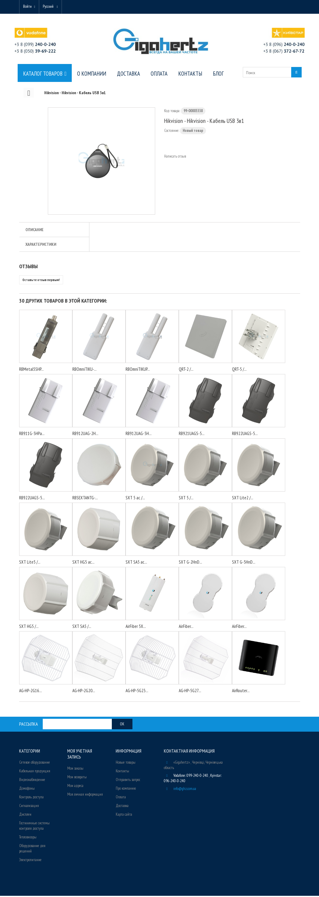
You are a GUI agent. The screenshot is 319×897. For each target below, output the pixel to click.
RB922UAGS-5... (245, 434)
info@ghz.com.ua (184, 789)
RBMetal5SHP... (31, 370)
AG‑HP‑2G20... (83, 692)
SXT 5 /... (186, 499)
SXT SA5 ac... (136, 563)
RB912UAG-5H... (139, 434)
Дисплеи (25, 815)
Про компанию (126, 789)
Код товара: (172, 112)
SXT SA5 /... (81, 627)
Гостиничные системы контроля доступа (34, 827)
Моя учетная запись (79, 755)
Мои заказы (75, 769)
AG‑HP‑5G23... (137, 692)
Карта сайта (124, 815)
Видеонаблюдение (32, 780)
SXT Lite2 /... (242, 499)
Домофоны (27, 789)
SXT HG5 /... (29, 627)
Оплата (121, 798)
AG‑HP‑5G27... (190, 692)
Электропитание (30, 861)
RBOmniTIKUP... (138, 370)
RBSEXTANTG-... (85, 499)
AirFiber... (186, 627)
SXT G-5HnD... (243, 563)
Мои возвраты (77, 778)
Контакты (122, 772)
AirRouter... (241, 692)
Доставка (122, 806)
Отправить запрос (128, 780)
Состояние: (171, 131)
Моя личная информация (85, 795)
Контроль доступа (31, 798)
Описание (34, 231)
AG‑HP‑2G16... (30, 692)
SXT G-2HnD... (190, 563)
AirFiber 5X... (136, 627)
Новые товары (125, 763)
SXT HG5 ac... (83, 563)
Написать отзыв (175, 157)
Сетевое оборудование (34, 763)
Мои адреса (75, 786)
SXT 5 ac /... (135, 499)
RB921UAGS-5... (191, 434)
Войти (28, 6)
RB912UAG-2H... (85, 434)
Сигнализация (29, 806)
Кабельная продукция (34, 772)
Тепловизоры (27, 838)
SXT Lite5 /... (29, 563)
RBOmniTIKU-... (84, 370)
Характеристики (40, 245)
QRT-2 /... (186, 370)
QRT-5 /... (239, 370)
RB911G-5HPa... (32, 434)
